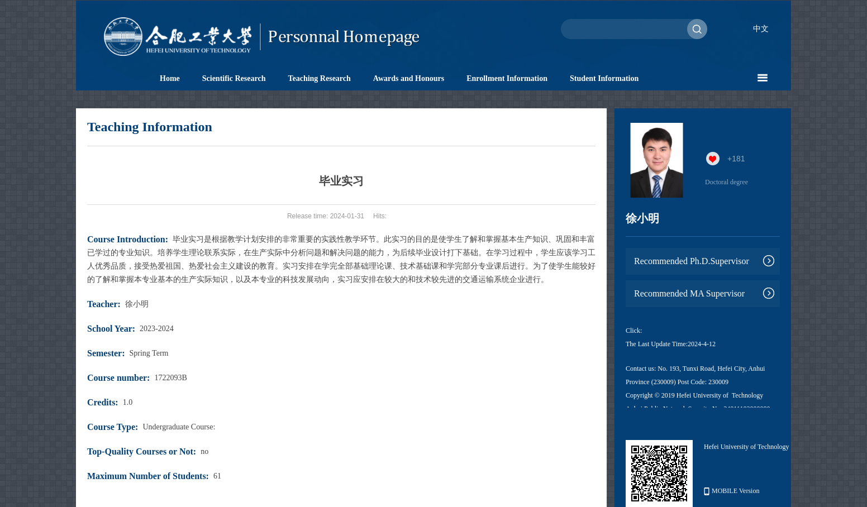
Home (170, 78)
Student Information (604, 78)
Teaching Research (319, 78)
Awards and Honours (408, 78)
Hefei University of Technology (746, 447)
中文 (761, 29)
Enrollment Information (506, 78)
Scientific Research (234, 78)
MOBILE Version (731, 491)
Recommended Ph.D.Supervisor (691, 261)
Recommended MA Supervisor (689, 293)
